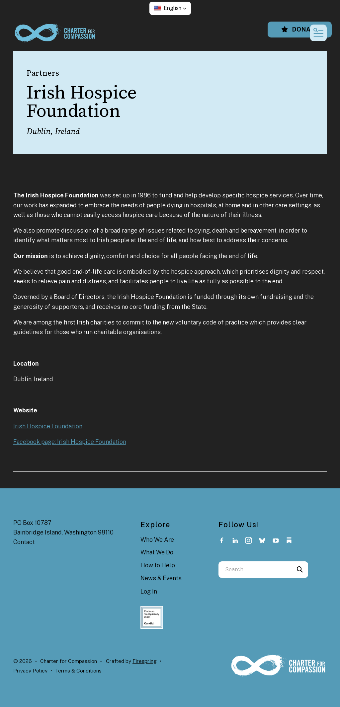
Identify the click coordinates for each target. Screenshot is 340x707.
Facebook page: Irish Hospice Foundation (69, 441)
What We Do (156, 552)
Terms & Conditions (78, 671)
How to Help (157, 565)
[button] (170, 8)
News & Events (161, 578)
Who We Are (157, 539)
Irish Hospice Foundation (47, 426)
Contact (24, 541)
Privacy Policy (30, 671)
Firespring (144, 661)
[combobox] (255, 569)
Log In (148, 591)
